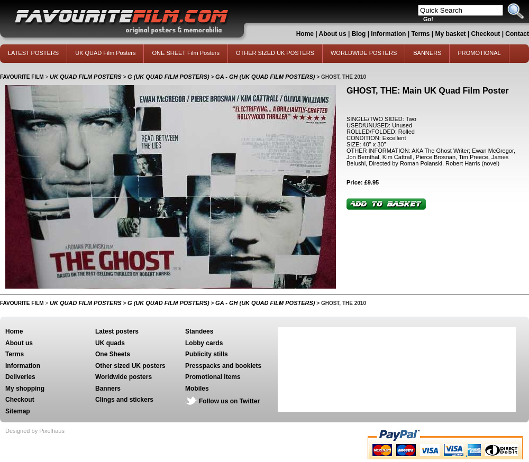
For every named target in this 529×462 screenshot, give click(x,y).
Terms (420, 34)
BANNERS (427, 53)
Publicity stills (206, 354)
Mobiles (197, 388)
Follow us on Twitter (229, 401)
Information (388, 34)
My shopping (24, 388)
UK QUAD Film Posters (105, 53)
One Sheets (112, 354)
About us (332, 34)
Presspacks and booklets (223, 365)
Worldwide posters (123, 377)
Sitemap (17, 411)
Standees (199, 331)
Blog (359, 34)
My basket (450, 34)
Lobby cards (204, 343)
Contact (517, 34)
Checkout (486, 34)
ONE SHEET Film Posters (186, 53)
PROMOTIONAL (479, 53)
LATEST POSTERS (33, 53)
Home (305, 34)
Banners (108, 388)
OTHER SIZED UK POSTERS (275, 53)
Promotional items (213, 377)
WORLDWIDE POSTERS (364, 53)
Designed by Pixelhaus (35, 431)
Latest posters (117, 331)
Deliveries (20, 377)
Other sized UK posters (130, 365)
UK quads (110, 343)
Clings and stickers (124, 399)
